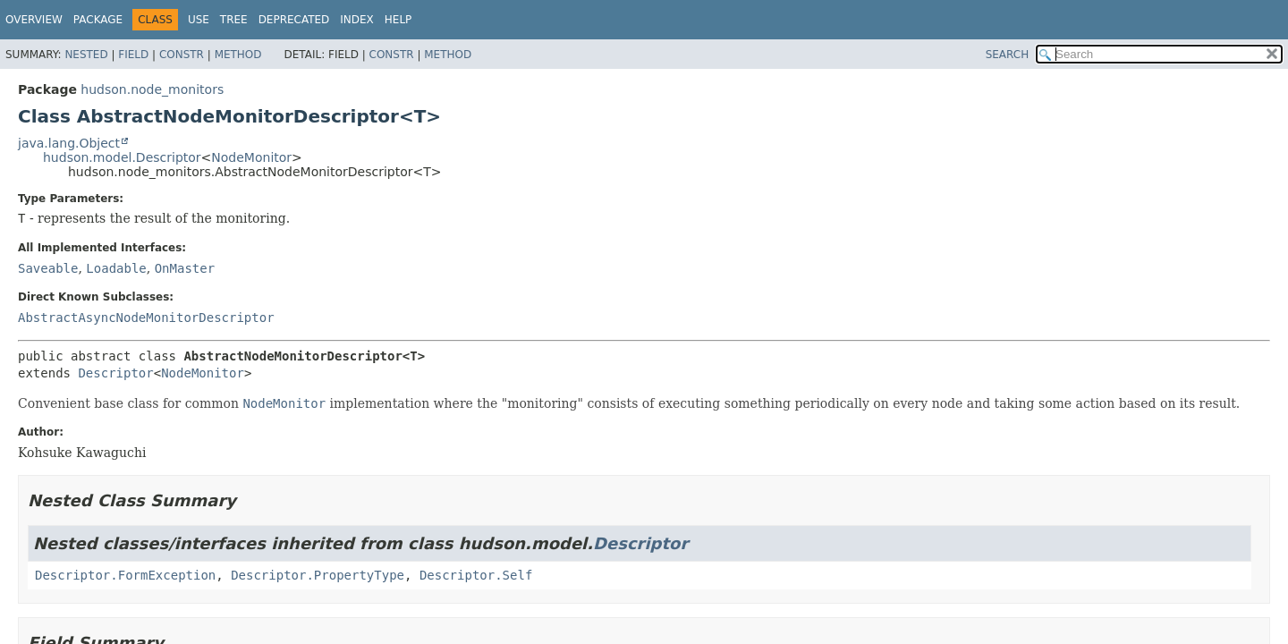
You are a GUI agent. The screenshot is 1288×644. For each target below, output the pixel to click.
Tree (234, 19)
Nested (85, 54)
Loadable (116, 268)
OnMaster (185, 268)
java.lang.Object (69, 143)
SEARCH (1008, 54)
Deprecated (294, 19)
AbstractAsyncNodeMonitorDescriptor (146, 317)
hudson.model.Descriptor (122, 157)
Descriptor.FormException (125, 575)
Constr (181, 54)
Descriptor (115, 373)
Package (98, 19)
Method (238, 54)
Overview (34, 19)
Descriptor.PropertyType (317, 575)
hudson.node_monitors (152, 89)
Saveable (48, 268)
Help (398, 19)
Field (133, 54)
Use (198, 19)
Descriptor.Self (475, 575)
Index (357, 19)
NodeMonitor (251, 157)
